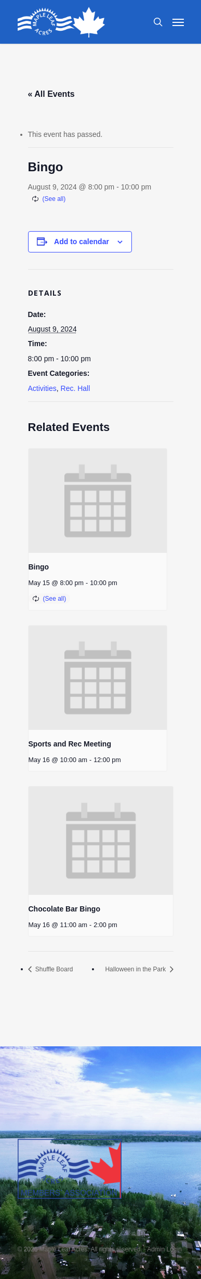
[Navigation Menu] (178, 22)
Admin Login (164, 1249)
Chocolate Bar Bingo (64, 909)
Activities (42, 388)
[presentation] (98, 501)
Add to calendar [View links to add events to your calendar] (81, 241)
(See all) (54, 198)
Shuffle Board (53, 969)
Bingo (39, 567)
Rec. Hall (75, 388)
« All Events (51, 94)
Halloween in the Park (136, 969)
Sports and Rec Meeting (70, 744)
